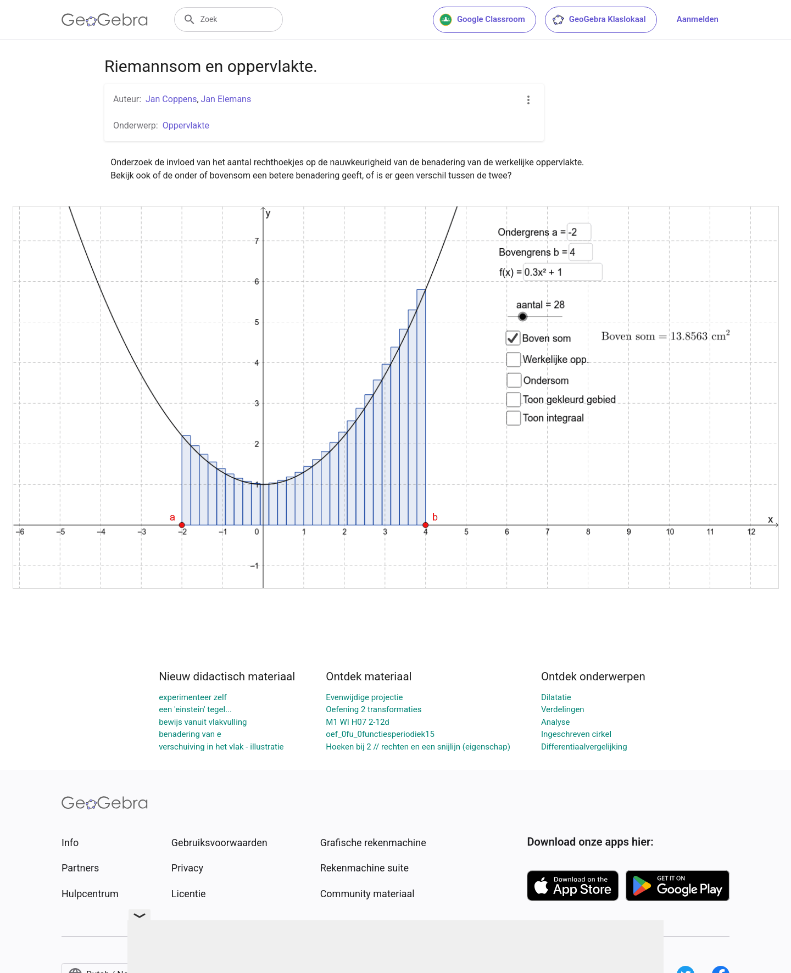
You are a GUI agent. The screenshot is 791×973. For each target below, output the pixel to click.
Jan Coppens (171, 99)
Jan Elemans (226, 99)
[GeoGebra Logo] (105, 19)
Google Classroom (482, 19)
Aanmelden (697, 19)
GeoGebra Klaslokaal (599, 19)
